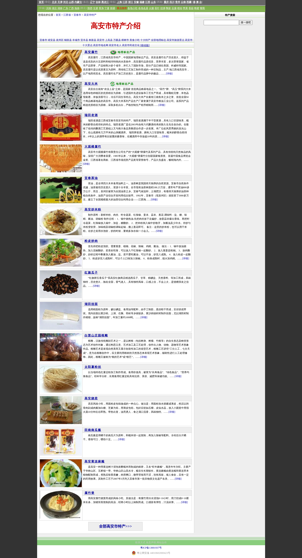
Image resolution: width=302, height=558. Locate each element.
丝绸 (162, 8)
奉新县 (92, 40)
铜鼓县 (68, 40)
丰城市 (76, 40)
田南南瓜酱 (93, 430)
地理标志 (161, 40)
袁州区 (60, 40)
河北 (65, 2)
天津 (59, 2)
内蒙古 (78, 2)
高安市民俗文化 (131, 45)
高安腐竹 (91, 52)
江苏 (125, 2)
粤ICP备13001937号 (151, 547)
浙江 (130, 2)
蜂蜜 (196, 8)
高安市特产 (90, 14)
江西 (147, 2)
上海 (119, 2)
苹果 (185, 8)
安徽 (136, 2)
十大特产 (145, 40)
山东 (153, 2)
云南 (183, 2)
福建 (141, 2)
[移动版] (145, 45)
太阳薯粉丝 (93, 367)
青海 (101, 8)
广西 (71, 8)
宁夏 (106, 8)
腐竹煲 (90, 492)
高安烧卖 (91, 398)
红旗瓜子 (91, 272)
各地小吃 (133, 8)
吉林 (98, 2)
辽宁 (92, 2)
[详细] (169, 73)
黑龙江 (105, 2)
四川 (171, 2)
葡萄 (202, 8)
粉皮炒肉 (91, 241)
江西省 (67, 14)
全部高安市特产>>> (115, 526)
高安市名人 (115, 45)
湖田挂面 (91, 304)
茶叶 (157, 8)
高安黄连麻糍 (95, 461)
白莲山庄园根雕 (96, 335)
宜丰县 (84, 40)
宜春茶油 (91, 178)
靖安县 (51, 40)
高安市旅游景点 (175, 40)
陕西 (89, 8)
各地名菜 (143, 8)
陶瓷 (168, 8)
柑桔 (179, 8)
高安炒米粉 (93, 209)
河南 (48, 8)
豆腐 (174, 8)
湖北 (54, 8)
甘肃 (95, 8)
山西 (71, 2)
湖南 (59, 8)
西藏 (188, 2)
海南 (76, 8)
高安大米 (91, 83)
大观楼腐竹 (93, 146)
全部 (153, 40)
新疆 (112, 8)
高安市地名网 (100, 45)
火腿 (151, 8)
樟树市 (125, 40)
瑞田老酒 (91, 115)
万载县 (117, 40)
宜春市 (77, 14)
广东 (65, 8)
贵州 (177, 2)
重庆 (166, 2)
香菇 (191, 8)
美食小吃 (135, 40)
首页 (41, 2)
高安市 (100, 40)
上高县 (109, 40)
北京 (54, 2)
